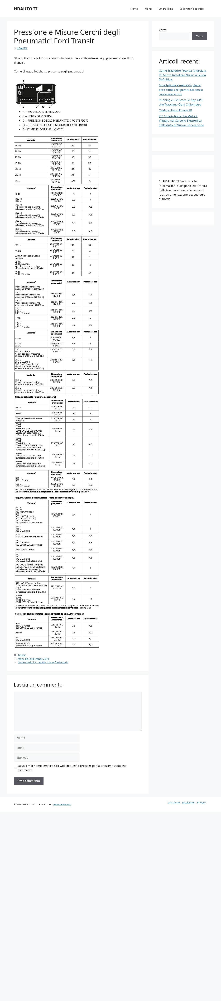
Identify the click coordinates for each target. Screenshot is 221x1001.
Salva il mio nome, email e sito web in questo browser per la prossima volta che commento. (72, 768)
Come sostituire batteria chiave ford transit (43, 662)
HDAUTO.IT (25, 9)
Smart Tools (166, 8)
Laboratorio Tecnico (192, 8)
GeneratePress (62, 804)
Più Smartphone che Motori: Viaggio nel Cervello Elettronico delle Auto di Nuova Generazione (181, 120)
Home (134, 8)
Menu (148, 8)
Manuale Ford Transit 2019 (33, 658)
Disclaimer (188, 802)
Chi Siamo (174, 802)
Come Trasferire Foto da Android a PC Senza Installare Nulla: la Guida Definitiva (182, 74)
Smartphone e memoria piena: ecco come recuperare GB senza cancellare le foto (181, 89)
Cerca (163, 30)
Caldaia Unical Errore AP (175, 110)
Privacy (201, 802)
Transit (22, 655)
